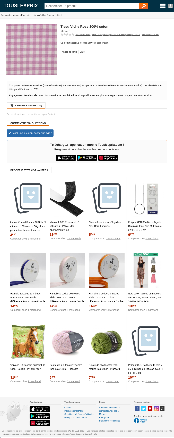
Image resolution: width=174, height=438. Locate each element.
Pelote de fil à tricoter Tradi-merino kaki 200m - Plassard (104, 367)
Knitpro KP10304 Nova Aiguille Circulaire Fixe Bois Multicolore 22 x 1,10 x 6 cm (145, 226)
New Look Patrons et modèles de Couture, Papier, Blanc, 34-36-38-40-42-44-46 (144, 297)
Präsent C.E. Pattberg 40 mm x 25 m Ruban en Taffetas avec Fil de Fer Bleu (145, 369)
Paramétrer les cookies (109, 421)
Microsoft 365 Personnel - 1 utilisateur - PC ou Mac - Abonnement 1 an (65, 226)
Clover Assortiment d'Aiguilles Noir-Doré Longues (105, 224)
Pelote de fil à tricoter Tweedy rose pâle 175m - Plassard (66, 367)
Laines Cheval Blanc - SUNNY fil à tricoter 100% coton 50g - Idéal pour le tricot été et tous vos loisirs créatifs (28, 228)
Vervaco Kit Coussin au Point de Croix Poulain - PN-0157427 (27, 367)
